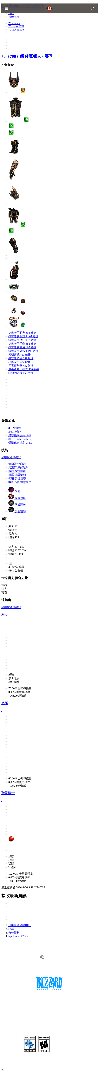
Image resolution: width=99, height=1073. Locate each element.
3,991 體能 (14, 431)
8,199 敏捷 (14, 428)
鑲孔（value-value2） (21, 439)
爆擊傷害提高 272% (20, 442)
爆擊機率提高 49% (19, 435)
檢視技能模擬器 (11, 457)
